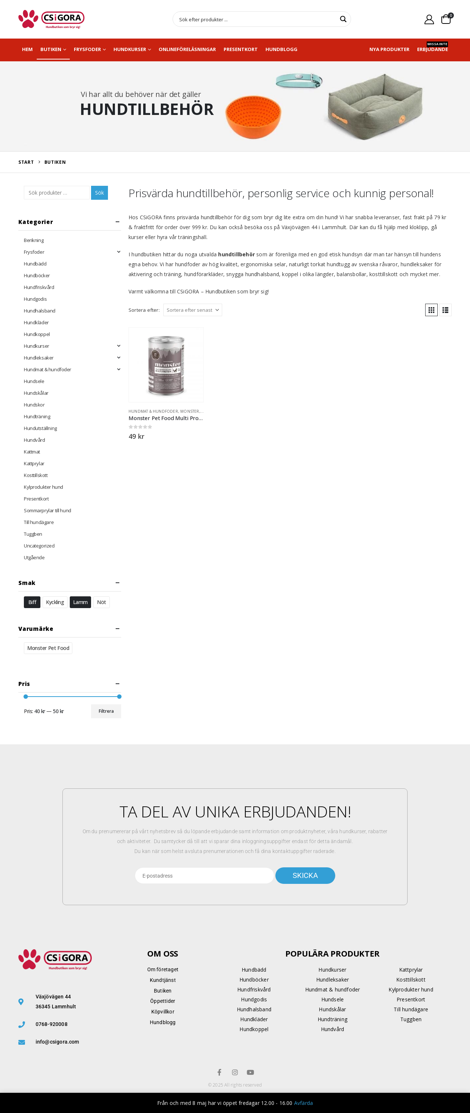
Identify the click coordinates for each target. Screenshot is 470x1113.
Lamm (80, 602)
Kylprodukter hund (43, 487)
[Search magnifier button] (343, 19)
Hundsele (34, 381)
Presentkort (241, 49)
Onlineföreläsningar (187, 49)
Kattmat (32, 451)
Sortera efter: (144, 310)
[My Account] (429, 19)
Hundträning (37, 416)
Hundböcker (37, 275)
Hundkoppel (37, 334)
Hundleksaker (39, 357)
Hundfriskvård (39, 287)
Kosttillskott (36, 475)
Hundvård (34, 440)
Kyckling (55, 602)
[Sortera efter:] (192, 310)
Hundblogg (281, 49)
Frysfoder (87, 49)
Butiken (50, 49)
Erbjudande (432, 47)
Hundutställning (40, 428)
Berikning (33, 240)
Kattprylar (34, 463)
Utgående (34, 557)
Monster (189, 411)
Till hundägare (39, 522)
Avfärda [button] (303, 1102)
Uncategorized (39, 545)
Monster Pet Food (48, 647)
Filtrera (106, 711)
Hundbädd (35, 263)
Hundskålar (36, 393)
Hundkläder (36, 322)
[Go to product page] (166, 365)
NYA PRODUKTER (389, 49)
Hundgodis (35, 299)
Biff (32, 602)
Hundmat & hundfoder (153, 411)
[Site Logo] (51, 19)
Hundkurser (129, 49)
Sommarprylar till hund (47, 510)
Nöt (101, 602)
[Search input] (257, 19)
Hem (27, 49)
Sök (99, 192)
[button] (431, 310)
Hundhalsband (39, 310)
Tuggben (33, 534)
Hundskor (34, 404)
